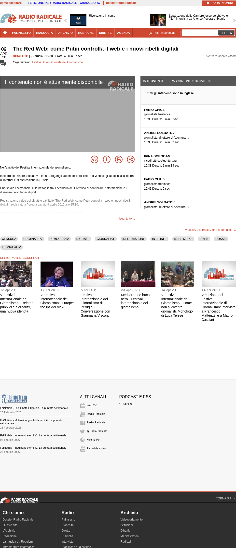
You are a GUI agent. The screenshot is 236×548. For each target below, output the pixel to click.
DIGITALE (83, 239)
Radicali (126, 541)
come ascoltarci (11, 3)
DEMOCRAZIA (59, 239)
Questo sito (10, 525)
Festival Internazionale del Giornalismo (57, 62)
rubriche (86, 33)
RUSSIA (221, 239)
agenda (123, 33)
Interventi (153, 81)
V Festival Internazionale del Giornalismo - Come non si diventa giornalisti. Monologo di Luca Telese (177, 305)
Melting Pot (93, 439)
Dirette (66, 530)
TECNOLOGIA (11, 247)
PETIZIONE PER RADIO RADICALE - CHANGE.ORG (64, 3)
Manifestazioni (130, 536)
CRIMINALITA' (32, 239)
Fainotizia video (96, 448)
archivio (65, 33)
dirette (105, 33)
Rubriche (127, 403)
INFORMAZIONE (133, 239)
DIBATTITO (20, 56)
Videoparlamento (132, 519)
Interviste (68, 541)
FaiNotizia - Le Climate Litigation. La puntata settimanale (34, 407)
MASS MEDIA (183, 239)
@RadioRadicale (97, 431)
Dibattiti (125, 530)
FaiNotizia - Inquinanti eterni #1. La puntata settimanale (33, 447)
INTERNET (159, 239)
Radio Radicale (96, 413)
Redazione (10, 536)
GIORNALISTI (106, 239)
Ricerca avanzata (165, 33)
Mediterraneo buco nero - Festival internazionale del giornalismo (135, 301)
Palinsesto (68, 519)
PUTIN (204, 239)
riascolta (44, 33)
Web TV (92, 405)
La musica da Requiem (18, 541)
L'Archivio (9, 530)
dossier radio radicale (121, 3)
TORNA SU (223, 498)
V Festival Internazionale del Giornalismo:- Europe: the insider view (57, 301)
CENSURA (9, 239)
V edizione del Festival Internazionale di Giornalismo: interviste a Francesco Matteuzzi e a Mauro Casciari (219, 307)
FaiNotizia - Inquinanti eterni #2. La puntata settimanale (33, 435)
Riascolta (68, 525)
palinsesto (21, 33)
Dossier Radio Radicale (18, 519)
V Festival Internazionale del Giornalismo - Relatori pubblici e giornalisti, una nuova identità (16, 303)
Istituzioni (127, 525)
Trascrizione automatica (190, 81)
